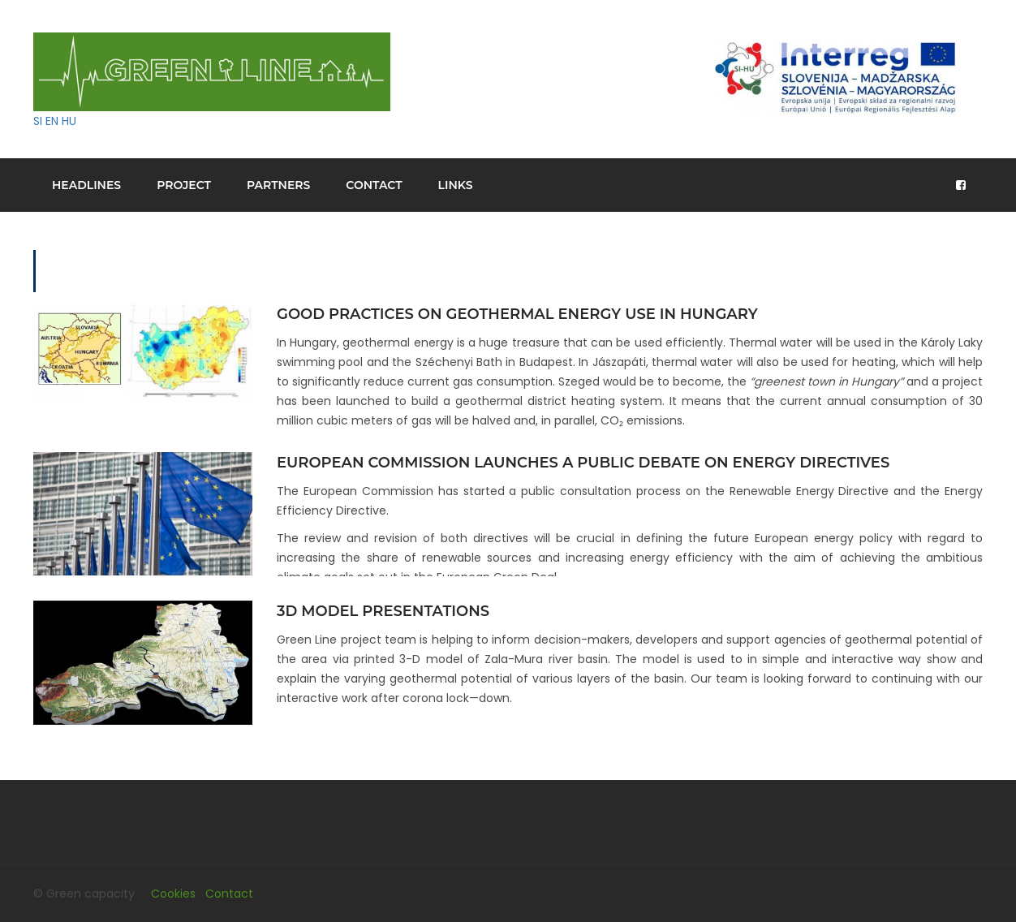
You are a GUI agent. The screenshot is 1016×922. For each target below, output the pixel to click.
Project (184, 185)
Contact (374, 185)
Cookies (173, 893)
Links (455, 185)
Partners (278, 185)
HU (69, 121)
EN (51, 121)
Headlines (86, 185)
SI (37, 121)
